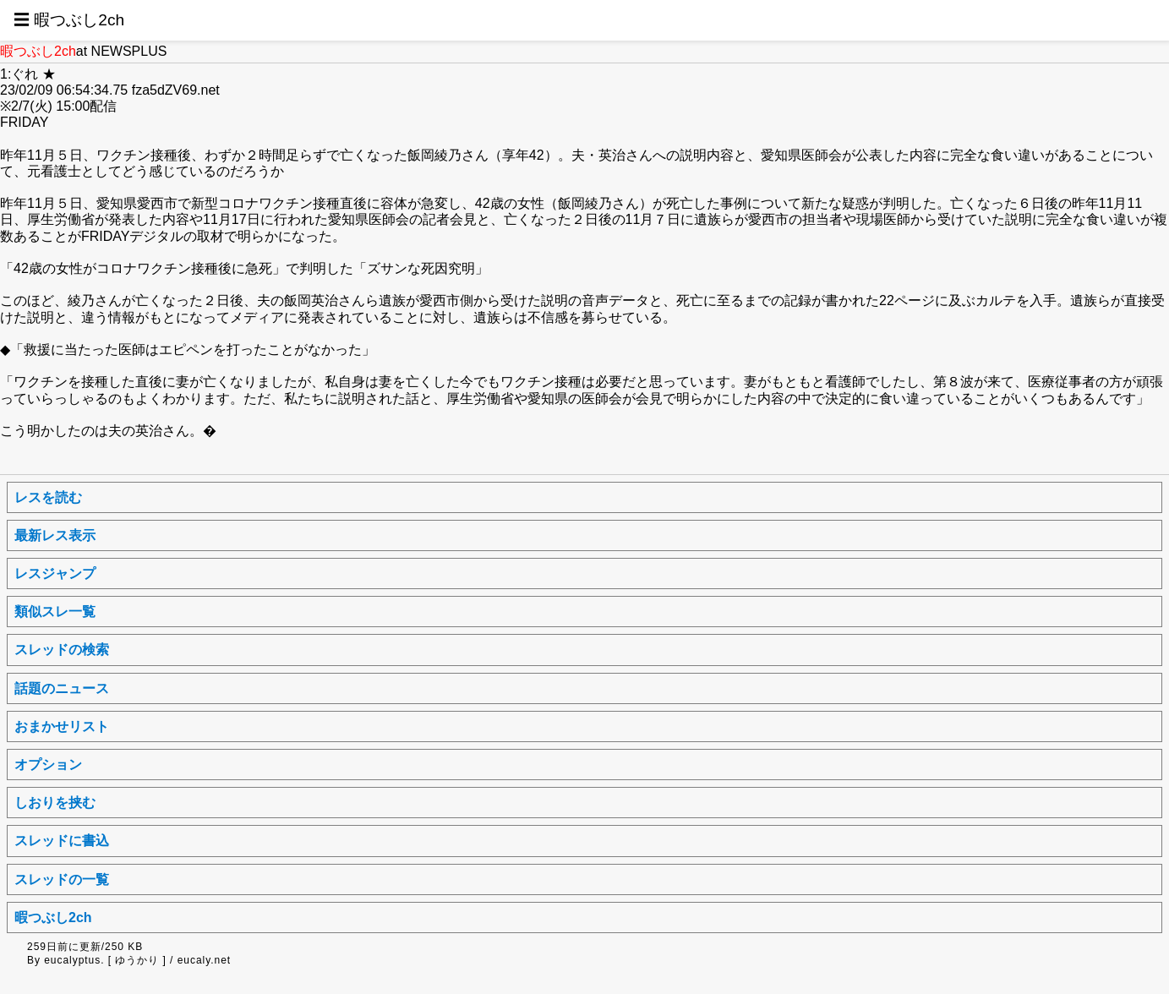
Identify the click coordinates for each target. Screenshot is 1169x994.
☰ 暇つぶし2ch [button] (69, 20)
